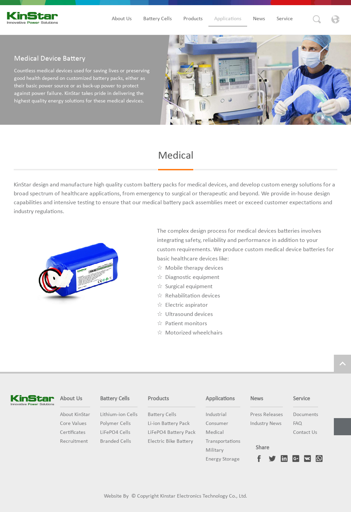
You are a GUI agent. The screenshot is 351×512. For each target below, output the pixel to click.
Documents (305, 414)
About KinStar (75, 414)
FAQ (297, 423)
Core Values (73, 423)
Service (285, 19)
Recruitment (74, 441)
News (259, 19)
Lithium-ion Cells (118, 414)
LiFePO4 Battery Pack (171, 432)
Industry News (265, 423)
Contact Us (305, 432)
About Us (122, 19)
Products (193, 19)
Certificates (72, 432)
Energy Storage (223, 459)
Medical (215, 432)
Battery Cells (157, 19)
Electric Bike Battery (170, 441)
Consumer (217, 423)
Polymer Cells (115, 423)
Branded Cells (115, 441)
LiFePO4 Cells (115, 432)
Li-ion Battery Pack (169, 423)
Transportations (223, 441)
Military (214, 450)
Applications (227, 19)
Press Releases (266, 414)
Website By (116, 496)
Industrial (216, 414)
